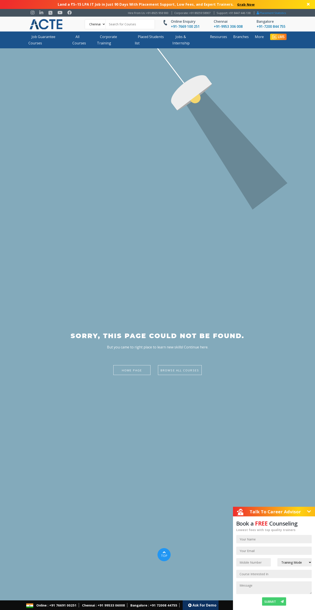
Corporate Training (107, 39)
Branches (241, 36)
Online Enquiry (183, 21)
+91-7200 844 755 (271, 26)
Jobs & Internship (181, 39)
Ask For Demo (202, 605)
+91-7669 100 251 (185, 26)
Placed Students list (149, 39)
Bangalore (265, 21)
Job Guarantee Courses (41, 39)
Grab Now (246, 4)
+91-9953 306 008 (228, 26)
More (259, 36)
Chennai (221, 21)
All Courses (79, 39)
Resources (218, 36)
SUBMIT (274, 602)
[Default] (95, 24)
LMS (278, 36)
